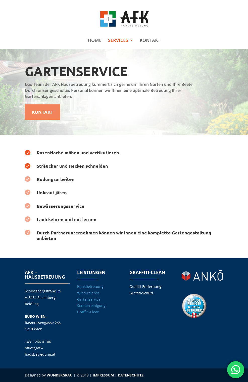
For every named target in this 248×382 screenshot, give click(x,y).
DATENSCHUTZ (130, 375)
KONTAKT (150, 40)
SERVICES (118, 40)
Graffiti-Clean (88, 311)
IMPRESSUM (103, 375)
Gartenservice (89, 299)
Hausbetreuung (90, 286)
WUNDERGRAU (60, 375)
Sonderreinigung (91, 305)
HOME (95, 40)
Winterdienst (88, 293)
